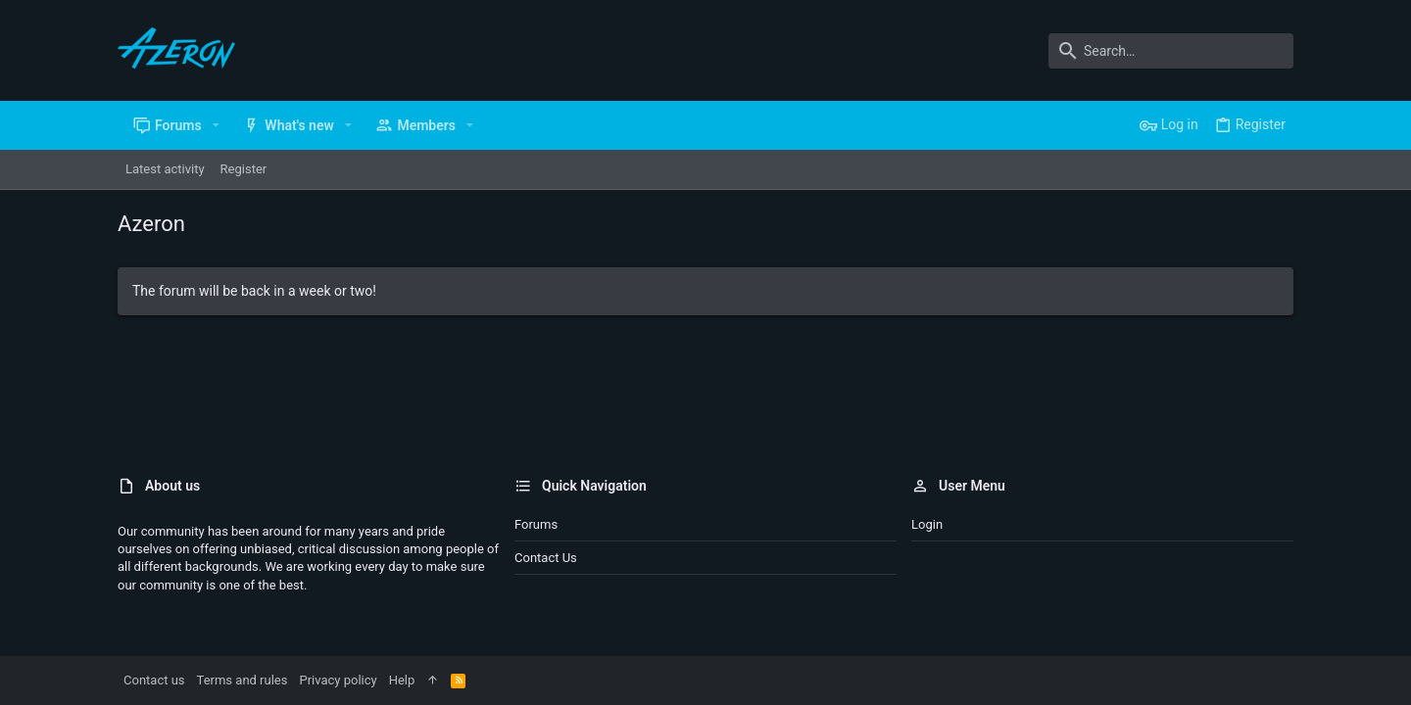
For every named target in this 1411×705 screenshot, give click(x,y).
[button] (216, 125)
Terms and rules (242, 680)
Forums (536, 524)
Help (402, 680)
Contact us (545, 557)
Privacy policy (337, 680)
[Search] (1170, 51)
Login (927, 524)
